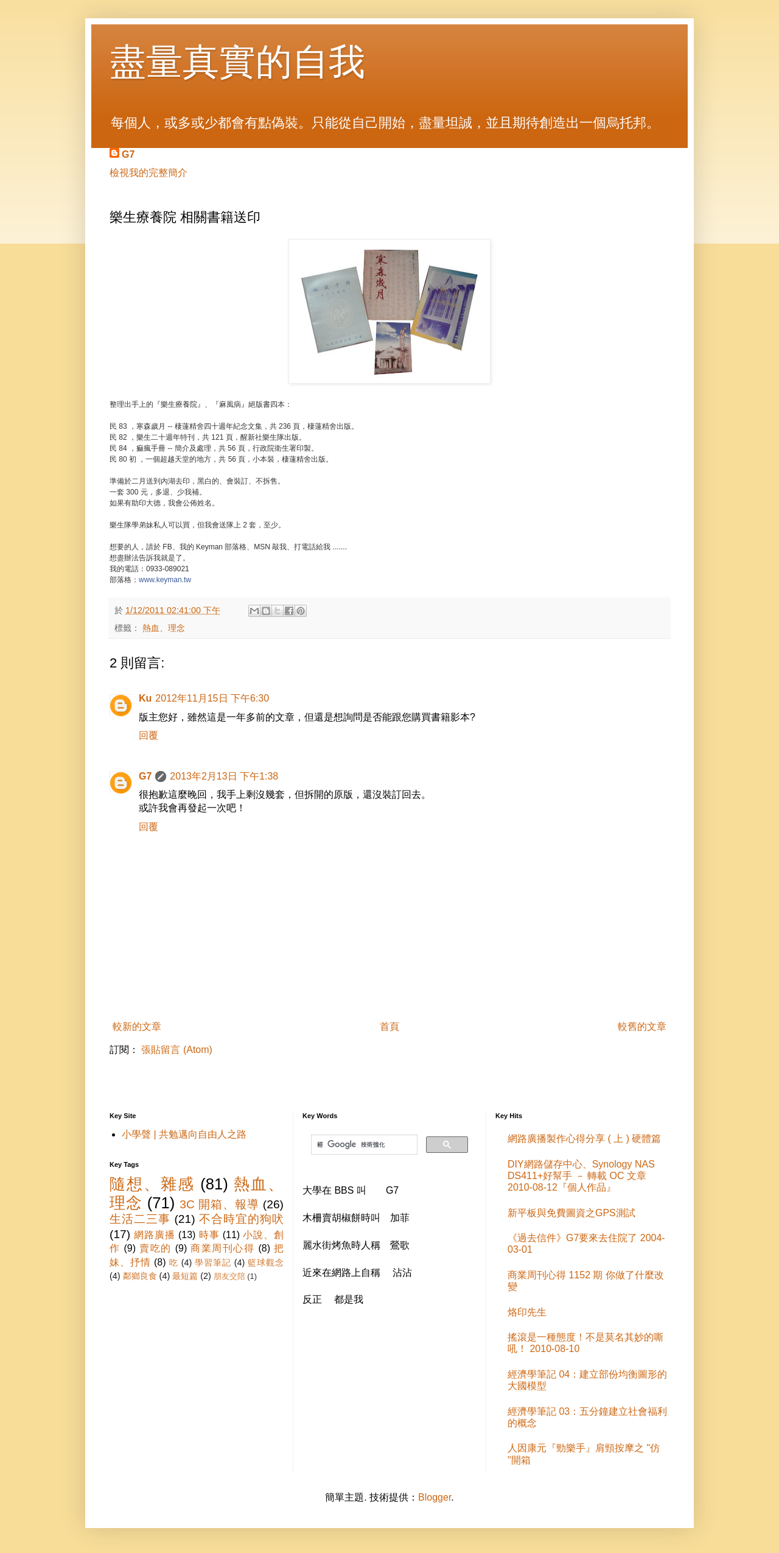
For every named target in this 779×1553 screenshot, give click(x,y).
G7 (128, 154)
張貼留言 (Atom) (176, 1049)
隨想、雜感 (152, 1183)
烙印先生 (527, 1312)
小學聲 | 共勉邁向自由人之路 (184, 1134)
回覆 (148, 735)
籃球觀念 (266, 1262)
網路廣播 (154, 1235)
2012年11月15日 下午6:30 (212, 698)
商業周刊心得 (222, 1248)
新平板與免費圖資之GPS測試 (571, 1213)
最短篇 (185, 1276)
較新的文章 (137, 1026)
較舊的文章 (642, 1026)
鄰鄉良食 (140, 1276)
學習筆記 (213, 1262)
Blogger (434, 1497)
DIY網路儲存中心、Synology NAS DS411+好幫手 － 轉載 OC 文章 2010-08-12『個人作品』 (581, 1175)
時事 (209, 1235)
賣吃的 (155, 1248)
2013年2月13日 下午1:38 (224, 776)
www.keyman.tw (165, 580)
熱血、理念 (163, 628)
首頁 (389, 1026)
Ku (145, 698)
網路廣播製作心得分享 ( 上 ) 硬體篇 (584, 1138)
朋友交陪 (229, 1276)
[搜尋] (363, 1144)
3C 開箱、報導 (219, 1204)
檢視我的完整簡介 (148, 172)
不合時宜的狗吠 (241, 1219)
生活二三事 (140, 1219)
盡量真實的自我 (237, 61)
